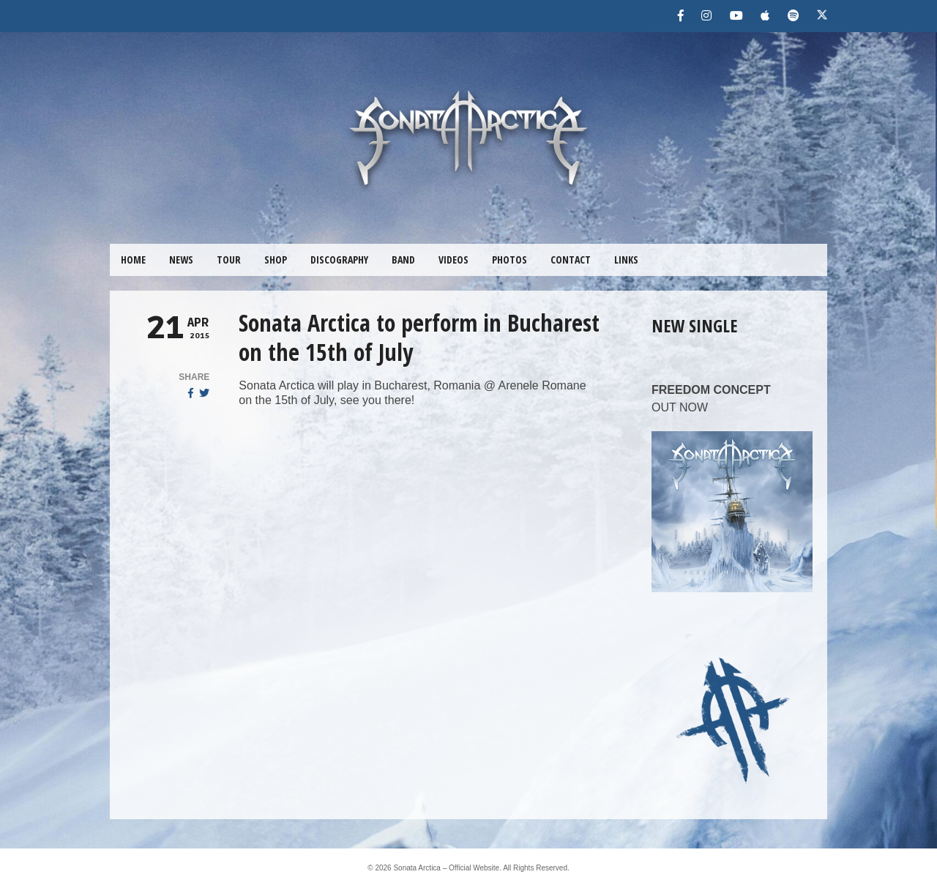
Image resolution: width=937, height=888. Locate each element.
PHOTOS (509, 259)
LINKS (626, 259)
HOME (133, 259)
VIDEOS (453, 259)
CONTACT (570, 259)
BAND (403, 259)
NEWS (181, 259)
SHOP (275, 259)
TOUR (229, 259)
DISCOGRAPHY (339, 259)
